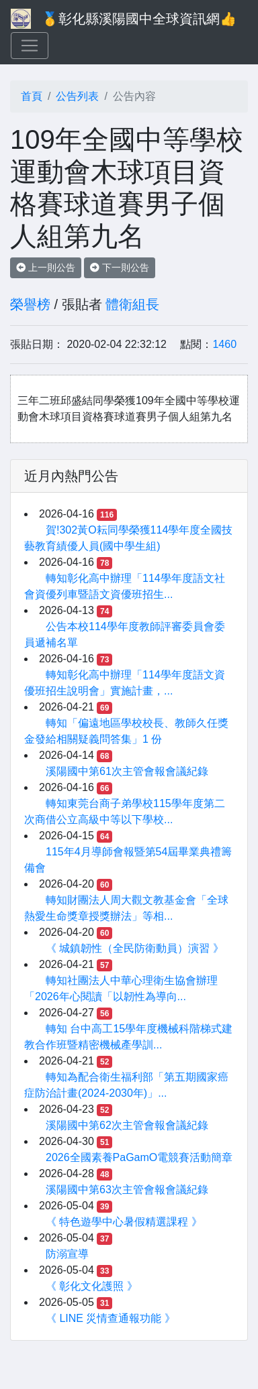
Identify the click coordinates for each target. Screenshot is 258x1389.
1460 (224, 344)
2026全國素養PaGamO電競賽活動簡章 (139, 1157)
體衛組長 (132, 304)
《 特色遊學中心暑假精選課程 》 (124, 1221)
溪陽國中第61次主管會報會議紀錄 (127, 771)
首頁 (31, 96)
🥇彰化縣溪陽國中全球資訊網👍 (139, 18)
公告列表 (77, 96)
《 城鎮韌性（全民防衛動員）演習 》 (135, 948)
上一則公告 (45, 267)
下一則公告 (119, 267)
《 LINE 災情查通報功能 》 (110, 1318)
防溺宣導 (67, 1254)
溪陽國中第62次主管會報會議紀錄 (127, 1125)
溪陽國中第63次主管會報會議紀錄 (127, 1189)
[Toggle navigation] (29, 45)
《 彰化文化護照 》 (92, 1286)
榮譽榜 (30, 304)
